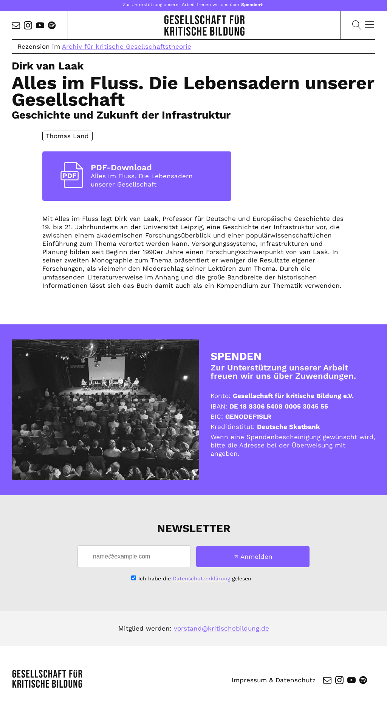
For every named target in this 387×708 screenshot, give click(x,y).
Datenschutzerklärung (201, 578)
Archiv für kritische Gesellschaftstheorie (126, 46)
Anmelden (256, 556)
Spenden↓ (252, 4)
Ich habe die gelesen (194, 578)
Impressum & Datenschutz (274, 680)
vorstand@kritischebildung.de (221, 628)
